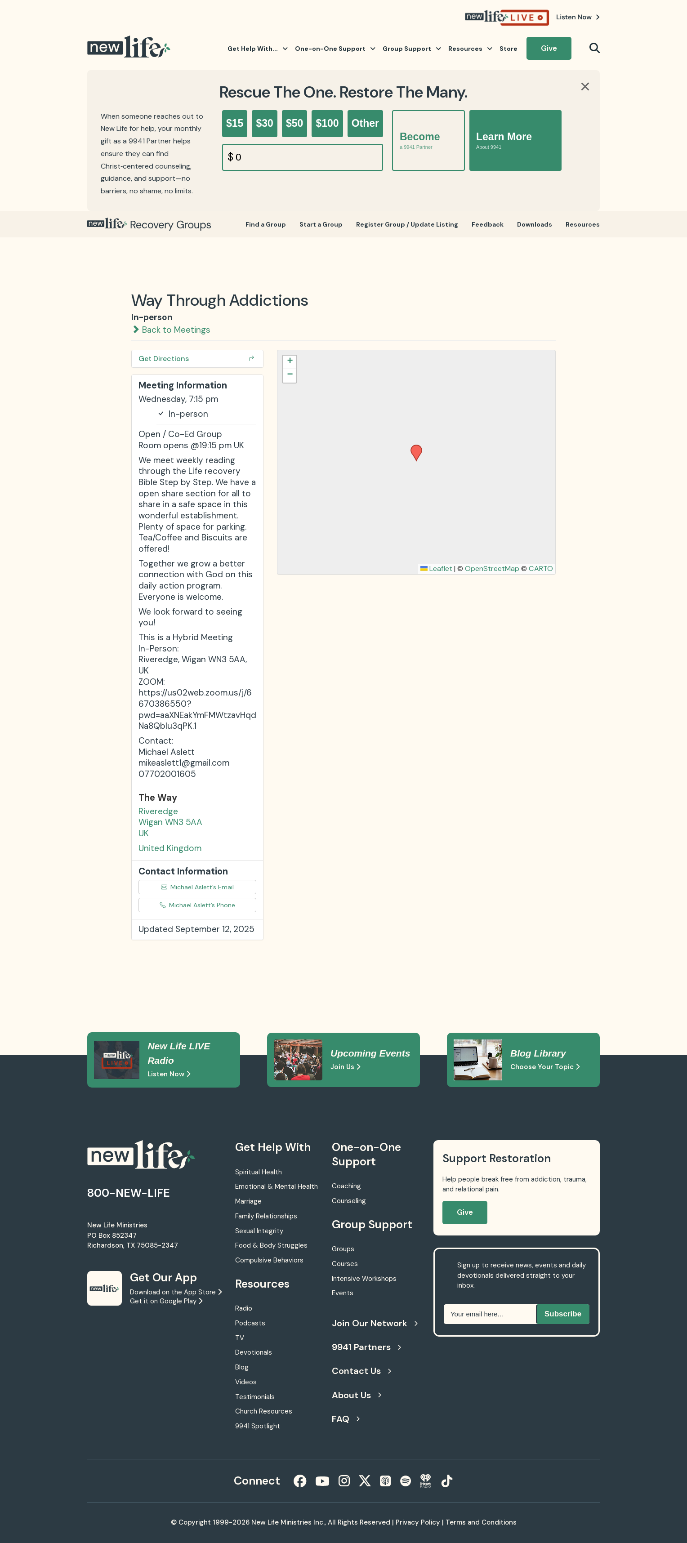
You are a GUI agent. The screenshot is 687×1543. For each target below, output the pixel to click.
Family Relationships (266, 1216)
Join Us (345, 1066)
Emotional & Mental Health (276, 1186)
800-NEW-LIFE (128, 1193)
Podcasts (250, 1323)
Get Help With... (258, 49)
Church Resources (263, 1411)
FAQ (346, 1419)
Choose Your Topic (545, 1066)
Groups (343, 1248)
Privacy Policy (418, 1522)
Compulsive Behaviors (269, 1260)
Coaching (346, 1186)
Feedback (488, 224)
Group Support (412, 49)
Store (508, 49)
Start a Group (321, 224)
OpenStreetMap (492, 568)
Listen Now (168, 1074)
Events (342, 1293)
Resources (470, 49)
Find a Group (265, 224)
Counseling (349, 1200)
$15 (234, 123)
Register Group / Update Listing (407, 224)
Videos (246, 1382)
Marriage (248, 1201)
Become (420, 140)
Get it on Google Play (166, 1301)
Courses (345, 1263)
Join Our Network (373, 1323)
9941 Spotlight (257, 1426)
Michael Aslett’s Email (197, 887)
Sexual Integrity (259, 1230)
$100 (327, 123)
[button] (413, 447)
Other (365, 123)
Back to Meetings (170, 329)
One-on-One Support (335, 49)
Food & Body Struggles (271, 1245)
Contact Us (361, 1371)
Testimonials (255, 1396)
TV (239, 1337)
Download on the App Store (176, 1292)
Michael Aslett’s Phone (197, 905)
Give (549, 48)
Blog (242, 1367)
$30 (264, 123)
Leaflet (436, 568)
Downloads (534, 224)
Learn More (504, 140)
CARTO (541, 568)
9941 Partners (366, 1347)
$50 (294, 123)
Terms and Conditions (481, 1522)
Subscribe (562, 1314)
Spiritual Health (258, 1172)
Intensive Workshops (364, 1278)
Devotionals (253, 1352)
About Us (356, 1395)
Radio (243, 1308)
